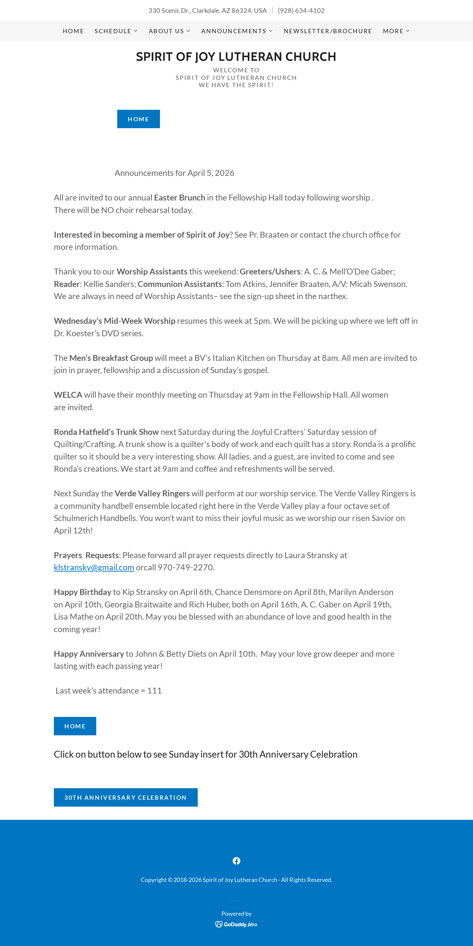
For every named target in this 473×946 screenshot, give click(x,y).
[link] (236, 58)
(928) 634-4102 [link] (301, 10)
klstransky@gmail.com (94, 567)
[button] (116, 31)
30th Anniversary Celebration (125, 797)
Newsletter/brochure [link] (328, 31)
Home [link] (73, 31)
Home (138, 119)
